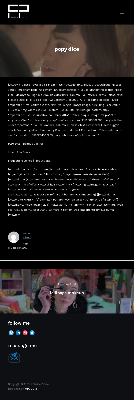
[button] (122, 12)
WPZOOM (30, 388)
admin (27, 237)
